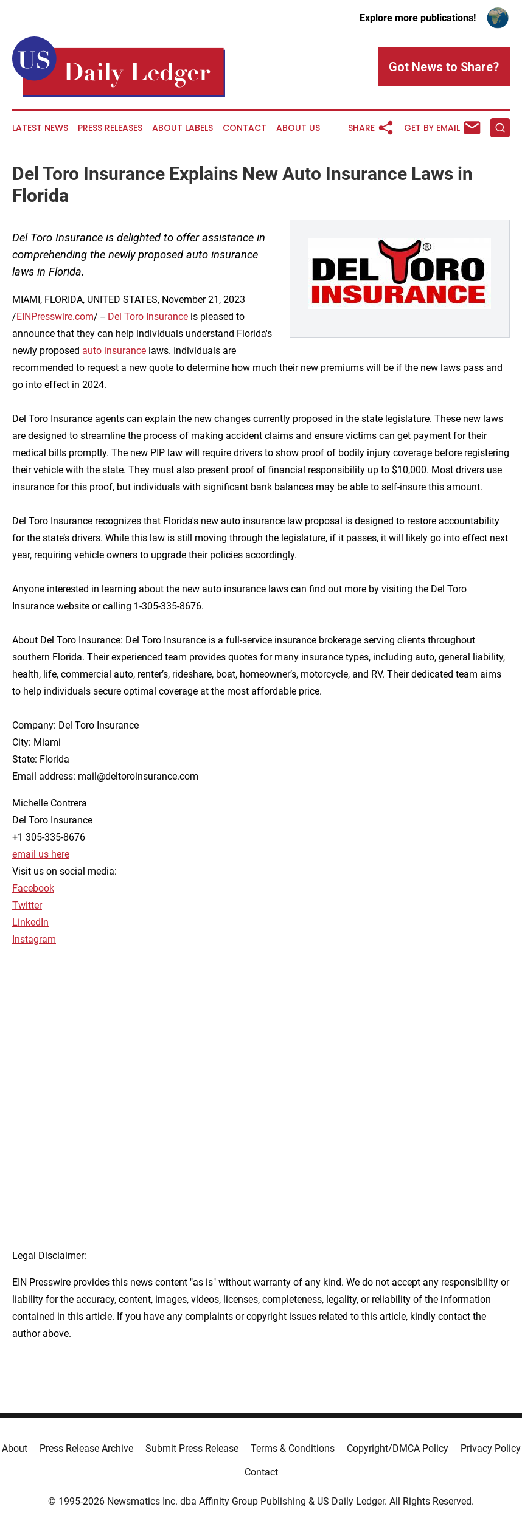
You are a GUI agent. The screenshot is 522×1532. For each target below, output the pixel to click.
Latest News (40, 128)
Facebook (33, 888)
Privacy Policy (491, 1448)
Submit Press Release (191, 1448)
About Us (298, 128)
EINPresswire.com (55, 316)
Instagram (34, 939)
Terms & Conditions (293, 1448)
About (14, 1448)
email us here (40, 854)
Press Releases (110, 128)
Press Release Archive (86, 1448)
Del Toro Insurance (148, 316)
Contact (244, 128)
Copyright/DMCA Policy (397, 1448)
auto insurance (114, 350)
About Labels (182, 128)
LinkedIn (30, 922)
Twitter (27, 905)
